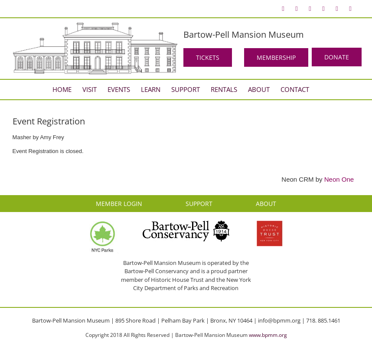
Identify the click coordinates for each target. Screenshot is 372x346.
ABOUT (266, 203)
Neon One (339, 179)
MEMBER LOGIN (119, 203)
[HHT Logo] (270, 224)
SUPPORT (199, 203)
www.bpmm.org (268, 335)
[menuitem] (283, 8)
